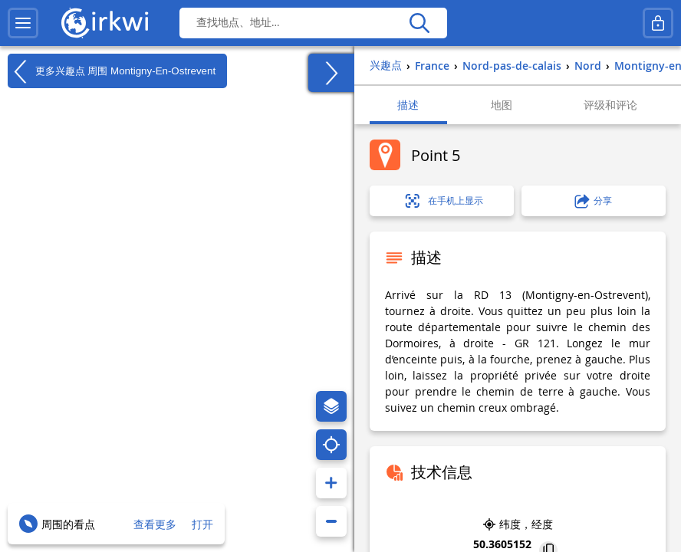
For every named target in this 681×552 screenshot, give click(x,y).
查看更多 (154, 524)
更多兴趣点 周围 (111, 71)
